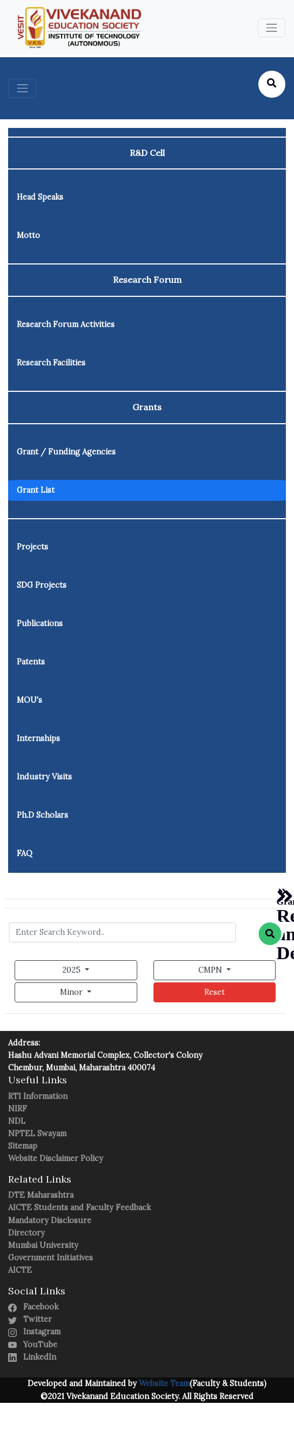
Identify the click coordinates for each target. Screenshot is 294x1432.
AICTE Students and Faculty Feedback (79, 1207)
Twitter (30, 1319)
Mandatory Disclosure (49, 1220)
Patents (31, 662)
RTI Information (38, 1096)
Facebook (33, 1307)
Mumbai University (43, 1245)
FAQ (24, 853)
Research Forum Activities (66, 324)
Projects (32, 547)
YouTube (32, 1344)
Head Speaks (40, 197)
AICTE (20, 1270)
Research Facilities (51, 363)
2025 (72, 970)
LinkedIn (32, 1357)
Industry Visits (44, 777)
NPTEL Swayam (37, 1133)
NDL (16, 1121)
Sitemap (22, 1146)
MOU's (29, 700)
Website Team (163, 1383)
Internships (38, 738)
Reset (214, 992)
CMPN (211, 970)
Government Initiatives (50, 1258)
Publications (40, 623)
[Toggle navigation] (271, 27)
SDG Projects (41, 585)
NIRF (17, 1109)
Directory (26, 1233)
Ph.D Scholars (42, 815)
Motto (28, 235)
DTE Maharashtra (41, 1195)
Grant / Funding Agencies (66, 452)
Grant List (36, 490)
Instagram (34, 1331)
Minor (72, 992)
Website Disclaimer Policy (55, 1158)
